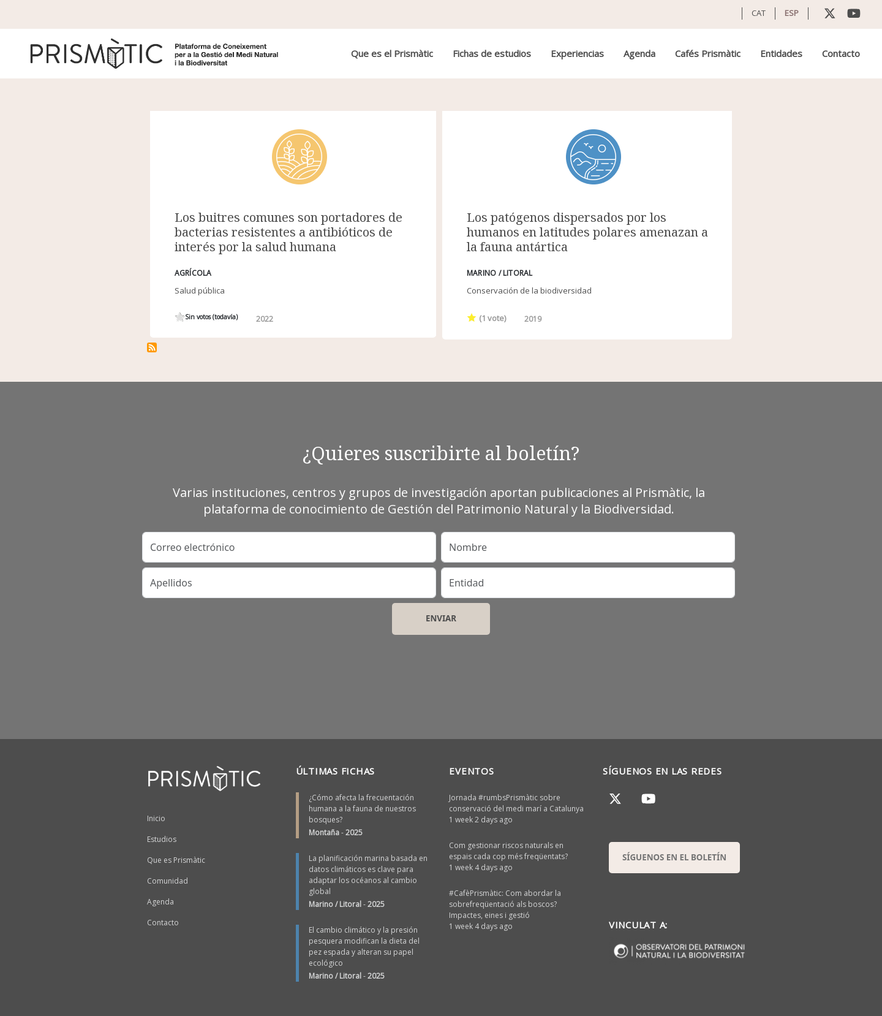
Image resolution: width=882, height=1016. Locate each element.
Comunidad (167, 881)
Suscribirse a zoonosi (152, 347)
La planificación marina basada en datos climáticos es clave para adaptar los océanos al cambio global (368, 875)
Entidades (781, 53)
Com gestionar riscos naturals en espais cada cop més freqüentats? (508, 851)
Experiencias (577, 53)
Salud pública (200, 290)
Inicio (156, 818)
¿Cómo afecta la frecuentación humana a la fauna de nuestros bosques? (362, 808)
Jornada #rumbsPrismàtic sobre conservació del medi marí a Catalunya (516, 803)
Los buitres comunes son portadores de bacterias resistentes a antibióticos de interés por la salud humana (288, 232)
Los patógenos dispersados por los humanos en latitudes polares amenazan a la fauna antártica (587, 232)
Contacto (841, 53)
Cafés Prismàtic (708, 53)
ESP (792, 12)
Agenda (639, 53)
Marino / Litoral (335, 904)
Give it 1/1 (180, 317)
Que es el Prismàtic (392, 53)
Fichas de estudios (492, 53)
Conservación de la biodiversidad (529, 290)
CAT (759, 12)
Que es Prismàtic (176, 860)
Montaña (324, 832)
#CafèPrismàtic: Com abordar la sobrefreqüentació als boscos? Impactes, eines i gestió (505, 904)
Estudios (161, 839)
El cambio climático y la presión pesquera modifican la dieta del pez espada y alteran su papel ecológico (364, 946)
